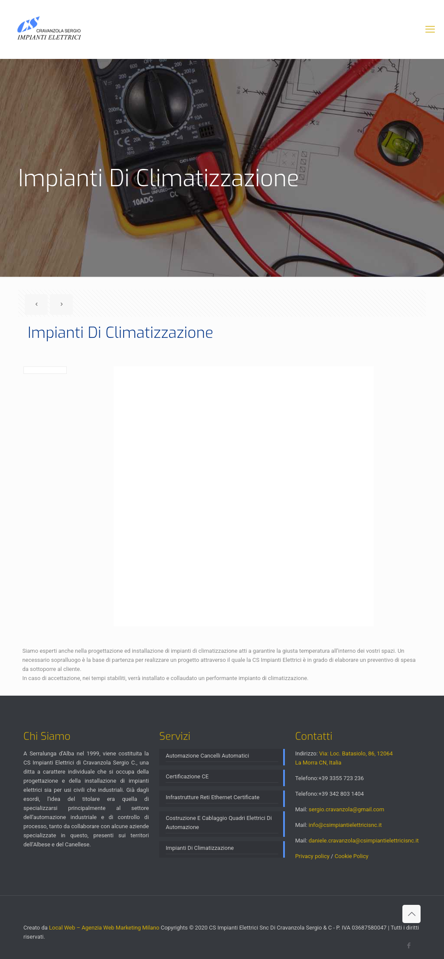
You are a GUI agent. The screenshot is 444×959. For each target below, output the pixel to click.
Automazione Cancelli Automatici (207, 755)
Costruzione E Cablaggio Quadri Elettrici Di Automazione (219, 822)
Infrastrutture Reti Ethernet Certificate (212, 797)
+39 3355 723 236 (341, 778)
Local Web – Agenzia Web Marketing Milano (105, 927)
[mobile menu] (430, 29)
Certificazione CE (187, 776)
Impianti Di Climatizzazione (200, 848)
